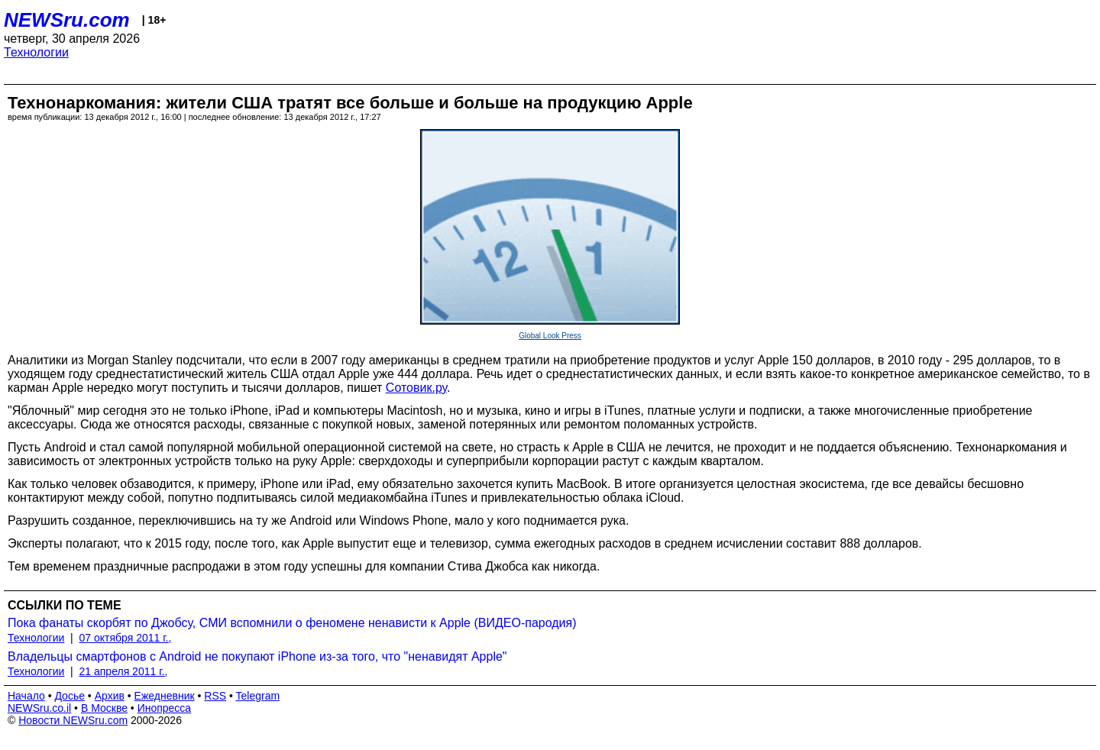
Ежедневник (164, 696)
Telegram (258, 696)
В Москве (104, 708)
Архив (110, 696)
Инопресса (165, 708)
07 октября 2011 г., (125, 638)
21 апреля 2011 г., (123, 671)
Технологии (36, 52)
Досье (69, 696)
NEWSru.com (67, 19)
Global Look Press (550, 335)
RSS (215, 696)
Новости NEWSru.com (73, 720)
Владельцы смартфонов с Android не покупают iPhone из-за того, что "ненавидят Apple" (257, 656)
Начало (26, 696)
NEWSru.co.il (39, 708)
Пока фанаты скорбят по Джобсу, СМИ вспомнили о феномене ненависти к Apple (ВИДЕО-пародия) (292, 622)
